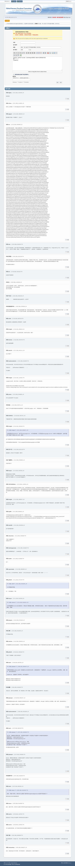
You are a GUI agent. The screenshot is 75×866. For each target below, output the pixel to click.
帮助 (62, 862)
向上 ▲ (70, 862)
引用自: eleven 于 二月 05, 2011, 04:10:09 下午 (18, 790)
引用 (67, 98)
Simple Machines (14, 862)
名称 (14, 42)
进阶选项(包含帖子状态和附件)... (22, 74)
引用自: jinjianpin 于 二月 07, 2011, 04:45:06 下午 (19, 732)
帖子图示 (15, 49)
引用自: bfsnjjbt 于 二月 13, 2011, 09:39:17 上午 (18, 430)
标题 (14, 47)
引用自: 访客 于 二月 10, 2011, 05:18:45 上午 (18, 583)
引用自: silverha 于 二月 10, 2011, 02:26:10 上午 (18, 602)
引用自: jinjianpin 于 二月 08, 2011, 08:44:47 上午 (19, 666)
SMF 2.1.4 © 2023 (7, 862)
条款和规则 (66, 862)
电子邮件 (15, 44)
